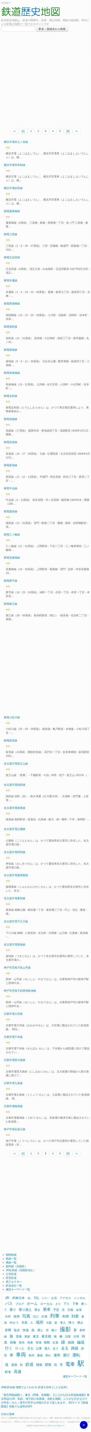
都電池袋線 (10, 419)
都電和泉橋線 (12, 372)
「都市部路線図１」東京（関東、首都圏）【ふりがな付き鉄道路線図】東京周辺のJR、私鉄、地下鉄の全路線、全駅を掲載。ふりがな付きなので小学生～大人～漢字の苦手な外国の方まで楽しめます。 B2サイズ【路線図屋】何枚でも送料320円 (45, 1399)
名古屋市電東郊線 (14, 898)
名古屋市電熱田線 (14, 784)
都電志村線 (10, 395)
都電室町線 (10, 326)
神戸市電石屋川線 (14, 1129)
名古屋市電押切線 (14, 852)
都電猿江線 (10, 603)
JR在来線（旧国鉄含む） (21, 1270)
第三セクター (14, 1281)
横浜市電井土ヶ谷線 (16, 141)
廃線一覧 (11, 1262)
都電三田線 (10, 234)
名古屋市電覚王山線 (16, 763)
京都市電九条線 (13, 1083)
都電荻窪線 (10, 740)
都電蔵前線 (10, 511)
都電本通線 (10, 280)
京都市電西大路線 (14, 1059)
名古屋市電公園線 (14, 829)
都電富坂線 (10, 442)
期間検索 (11, 1254)
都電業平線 (10, 580)
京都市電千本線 (13, 1036)
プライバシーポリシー (56, 1426)
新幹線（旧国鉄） (16, 1266)
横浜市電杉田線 (13, 188)
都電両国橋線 (12, 303)
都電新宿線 (10, 465)
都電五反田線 (12, 257)
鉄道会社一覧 (14, 1285)
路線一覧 (11, 1258)
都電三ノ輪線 (12, 534)
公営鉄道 (11, 1274)
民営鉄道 (11, 1277)
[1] (23, 131)
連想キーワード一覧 (18, 1289)
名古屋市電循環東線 (16, 875)
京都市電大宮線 (13, 1013)
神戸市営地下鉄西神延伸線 (20, 990)
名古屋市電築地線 (14, 944)
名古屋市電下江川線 (16, 921)
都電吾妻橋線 (12, 557)
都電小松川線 (12, 717)
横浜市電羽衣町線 (14, 164)
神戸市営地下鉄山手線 (17, 967)
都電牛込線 (10, 488)
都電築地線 (10, 349)
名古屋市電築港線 (14, 807)
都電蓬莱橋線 (12, 211)
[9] (68, 131)
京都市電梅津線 (13, 1106)
